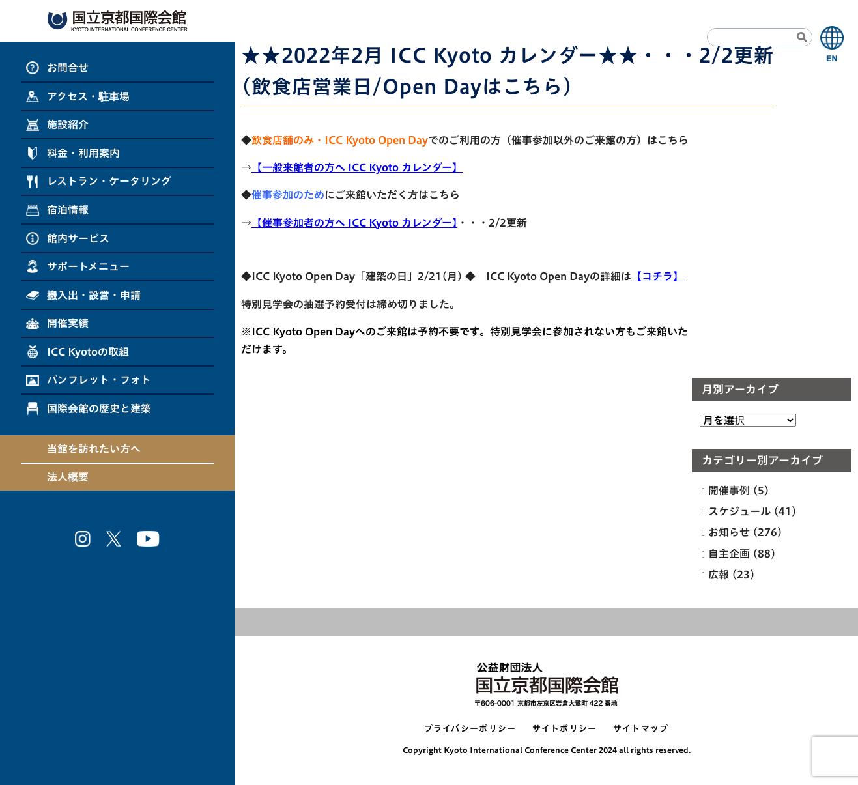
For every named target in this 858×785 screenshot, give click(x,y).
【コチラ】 (657, 276)
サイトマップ (641, 728)
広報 (718, 574)
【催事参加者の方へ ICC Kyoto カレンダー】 (354, 223)
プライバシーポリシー (470, 728)
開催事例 (729, 490)
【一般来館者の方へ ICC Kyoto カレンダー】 (357, 167)
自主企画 (729, 554)
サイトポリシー (564, 728)
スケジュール (739, 511)
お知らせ (729, 532)
